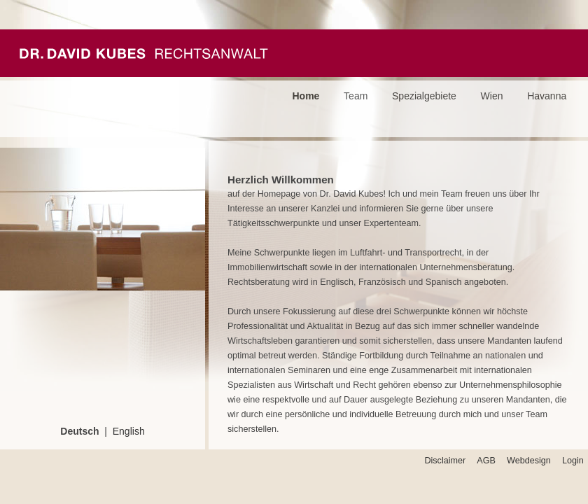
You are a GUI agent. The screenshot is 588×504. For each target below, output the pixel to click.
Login (573, 460)
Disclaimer (444, 460)
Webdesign (529, 460)
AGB (486, 460)
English (129, 431)
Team (356, 96)
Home (306, 96)
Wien (492, 96)
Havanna (546, 96)
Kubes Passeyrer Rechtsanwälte (144, 53)
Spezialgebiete (424, 96)
